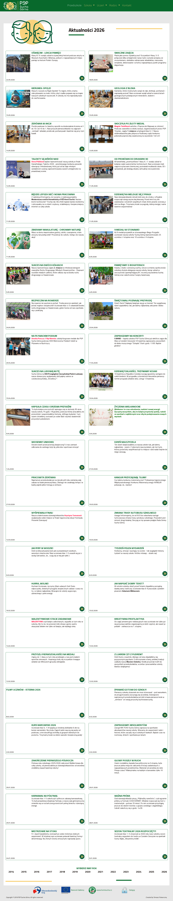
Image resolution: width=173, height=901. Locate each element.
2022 (113, 871)
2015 (24, 871)
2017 (49, 871)
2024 (138, 871)
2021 (100, 871)
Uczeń (101, 5)
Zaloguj (128, 890)
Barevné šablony (72, 890)
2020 (87, 871)
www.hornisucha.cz (100, 890)
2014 (11, 871)
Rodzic (113, 5)
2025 (151, 871)
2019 (75, 871)
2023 (126, 871)
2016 (36, 871)
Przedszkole (74, 5)
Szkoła (88, 5)
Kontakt (126, 5)
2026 (164, 871)
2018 (62, 871)
